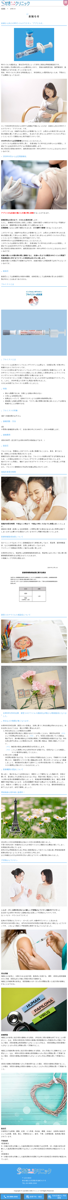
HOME (3, 8)
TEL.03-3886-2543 (29, 1183)
